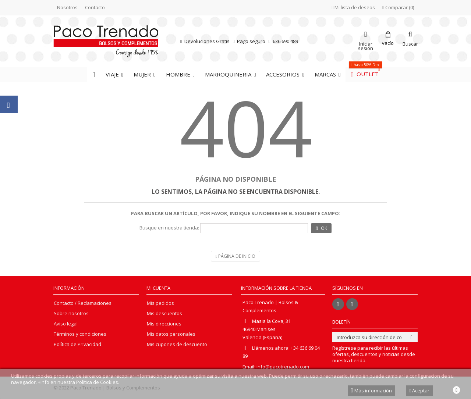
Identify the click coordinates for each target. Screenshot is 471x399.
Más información (371, 390)
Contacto (95, 7)
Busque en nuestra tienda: (169, 228)
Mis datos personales (171, 334)
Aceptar (420, 390)
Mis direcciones (164, 324)
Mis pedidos (160, 303)
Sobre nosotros (71, 313)
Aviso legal (66, 324)
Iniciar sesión (365, 45)
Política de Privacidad (77, 344)
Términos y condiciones (80, 334)
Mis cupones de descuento (177, 344)
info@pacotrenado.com (282, 366)
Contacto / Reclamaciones (82, 303)
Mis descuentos (164, 313)
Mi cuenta (158, 288)
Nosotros (67, 7)
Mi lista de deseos (353, 7)
